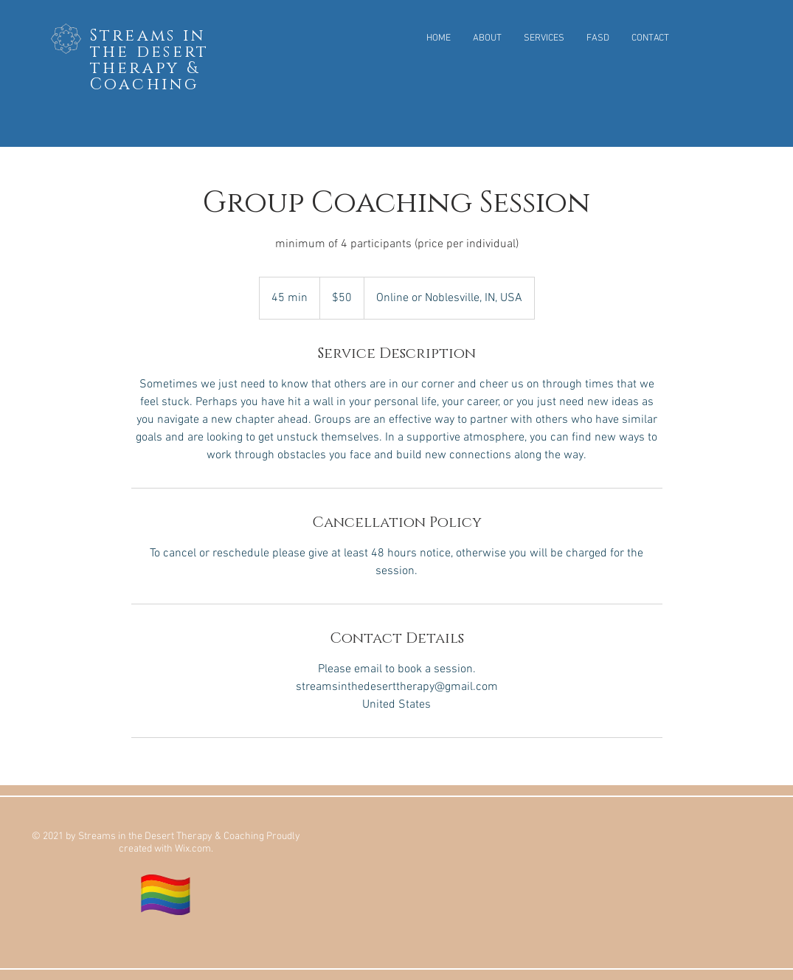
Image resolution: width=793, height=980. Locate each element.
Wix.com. (194, 849)
